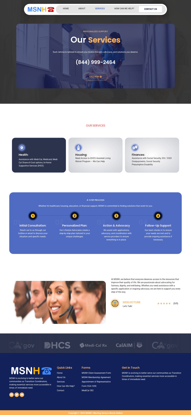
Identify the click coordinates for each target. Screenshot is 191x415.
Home (66, 8)
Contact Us (152, 8)
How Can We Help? (126, 8)
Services (101, 8)
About (82, 8)
